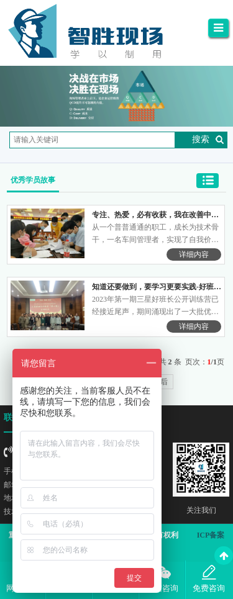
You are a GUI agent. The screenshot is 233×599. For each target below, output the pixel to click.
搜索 (200, 139)
